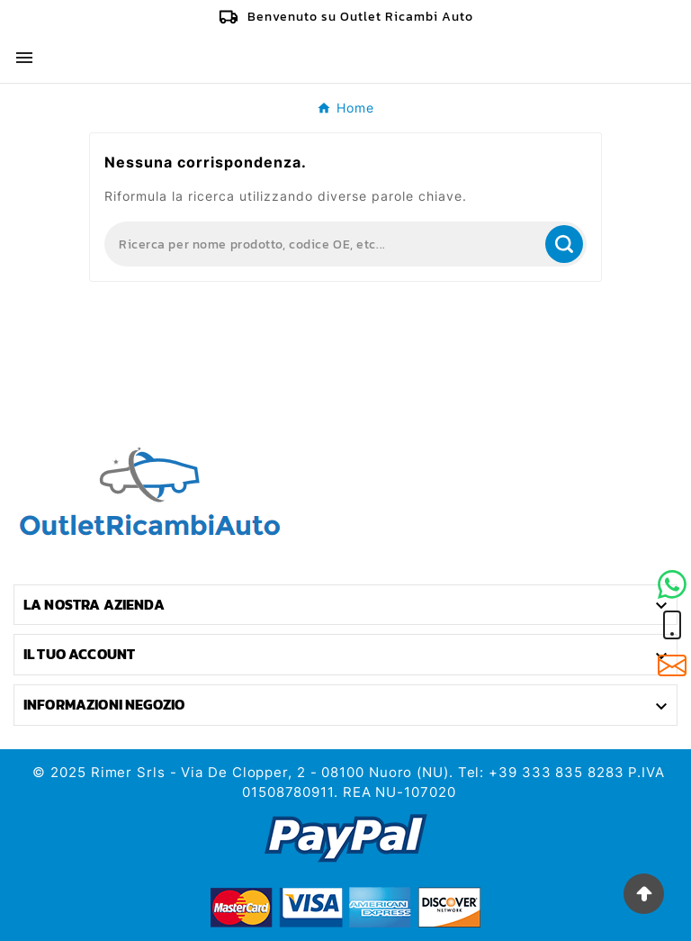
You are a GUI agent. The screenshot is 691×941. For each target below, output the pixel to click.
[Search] (323, 244)
